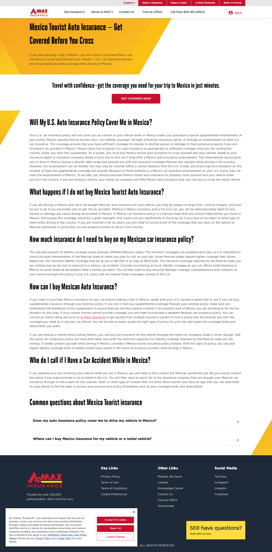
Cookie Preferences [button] (114, 494)
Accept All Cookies (115, 520)
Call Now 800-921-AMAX (187, 12)
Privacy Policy (43, 538)
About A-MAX (101, 12)
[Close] (134, 512)
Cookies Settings (115, 537)
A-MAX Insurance (92, 317)
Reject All (115, 528)
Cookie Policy (64, 538)
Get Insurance (73, 12)
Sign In (238, 13)
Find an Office (152, 12)
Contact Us (126, 12)
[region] (71, 527)
